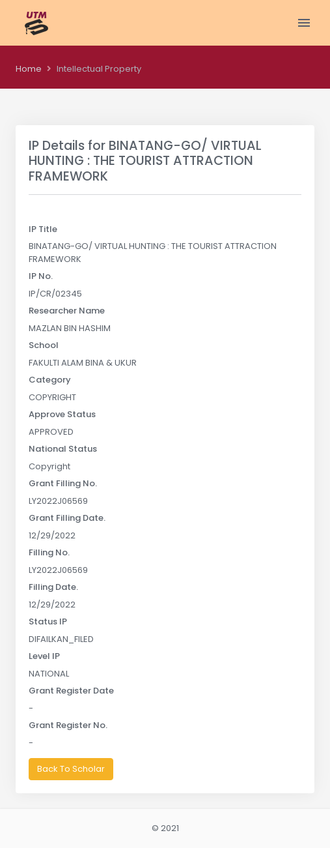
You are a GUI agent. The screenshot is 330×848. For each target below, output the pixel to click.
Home (29, 69)
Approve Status (62, 414)
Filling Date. (53, 587)
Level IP (44, 656)
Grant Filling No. (63, 483)
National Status (63, 449)
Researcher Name (67, 310)
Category (50, 379)
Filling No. (49, 552)
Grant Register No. (68, 725)
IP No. (41, 276)
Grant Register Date (71, 690)
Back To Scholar (71, 769)
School (44, 345)
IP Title (43, 229)
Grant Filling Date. (67, 518)
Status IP (48, 621)
